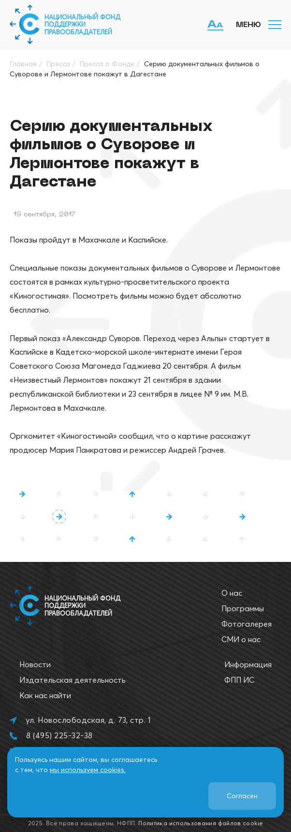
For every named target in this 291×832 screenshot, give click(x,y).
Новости (35, 664)
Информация (248, 664)
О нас (231, 593)
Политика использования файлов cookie (200, 823)
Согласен (242, 795)
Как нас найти (45, 695)
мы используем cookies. (88, 769)
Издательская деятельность (72, 680)
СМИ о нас (241, 639)
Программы (242, 608)
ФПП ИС (239, 680)
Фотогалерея (246, 624)
